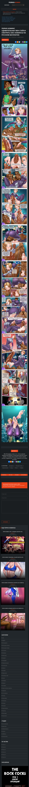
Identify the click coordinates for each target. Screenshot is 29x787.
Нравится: (13, 533)
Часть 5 (4, 754)
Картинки (4, 715)
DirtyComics (4, 736)
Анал (3, 678)
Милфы (4, 680)
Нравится (5, 39)
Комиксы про (5, 675)
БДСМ (3, 640)
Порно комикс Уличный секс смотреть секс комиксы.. (13, 582)
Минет (16, 467)
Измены (4, 653)
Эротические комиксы (7, 688)
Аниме (3, 670)
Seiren (3, 731)
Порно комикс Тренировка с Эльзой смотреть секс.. (13, 557)
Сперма (21, 467)
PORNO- (14, 2)
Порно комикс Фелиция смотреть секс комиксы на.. (13, 608)
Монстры (4, 655)
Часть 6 (4, 757)
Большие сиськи (6, 645)
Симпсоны (4, 665)
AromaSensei (5, 723)
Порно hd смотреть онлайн (7, 20)
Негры (11, 467)
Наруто (4, 658)
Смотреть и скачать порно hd (8, 19)
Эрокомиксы (5, 708)
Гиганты (4, 650)
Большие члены (19, 465)
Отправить (5, 522)
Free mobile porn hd (6, 21)
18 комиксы (5, 693)
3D (3, 637)
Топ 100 (10, 474)
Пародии (4, 660)
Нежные (4, 700)
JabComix (4, 726)
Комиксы (4, 474)
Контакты (6, 5)
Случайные (23, 474)
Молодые (4, 713)
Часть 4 (4, 752)
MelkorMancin (5, 728)
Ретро (3, 695)
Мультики (4, 673)
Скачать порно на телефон (7, 17)
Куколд (4, 710)
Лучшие (17, 474)
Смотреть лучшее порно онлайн (8, 18)
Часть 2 (4, 747)
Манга (3, 668)
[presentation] (11, 517)
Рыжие (4, 705)
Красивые (4, 698)
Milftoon (4, 734)
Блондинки (11, 465)
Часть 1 (4, 744)
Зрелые (4, 690)
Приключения (5, 467)
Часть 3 (4, 749)
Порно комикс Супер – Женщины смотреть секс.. (13, 531)
